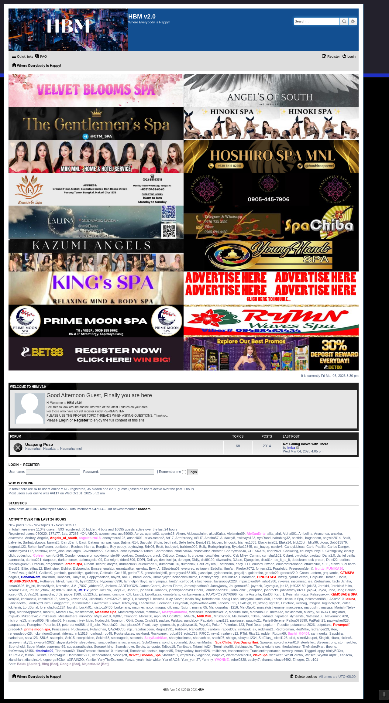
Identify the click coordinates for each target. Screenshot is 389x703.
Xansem (144, 509)
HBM (201, 689)
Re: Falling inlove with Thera (305, 444)
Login (64, 420)
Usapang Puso (39, 444)
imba (291, 447)
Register (81, 420)
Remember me (172, 471)
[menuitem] (41, 56)
